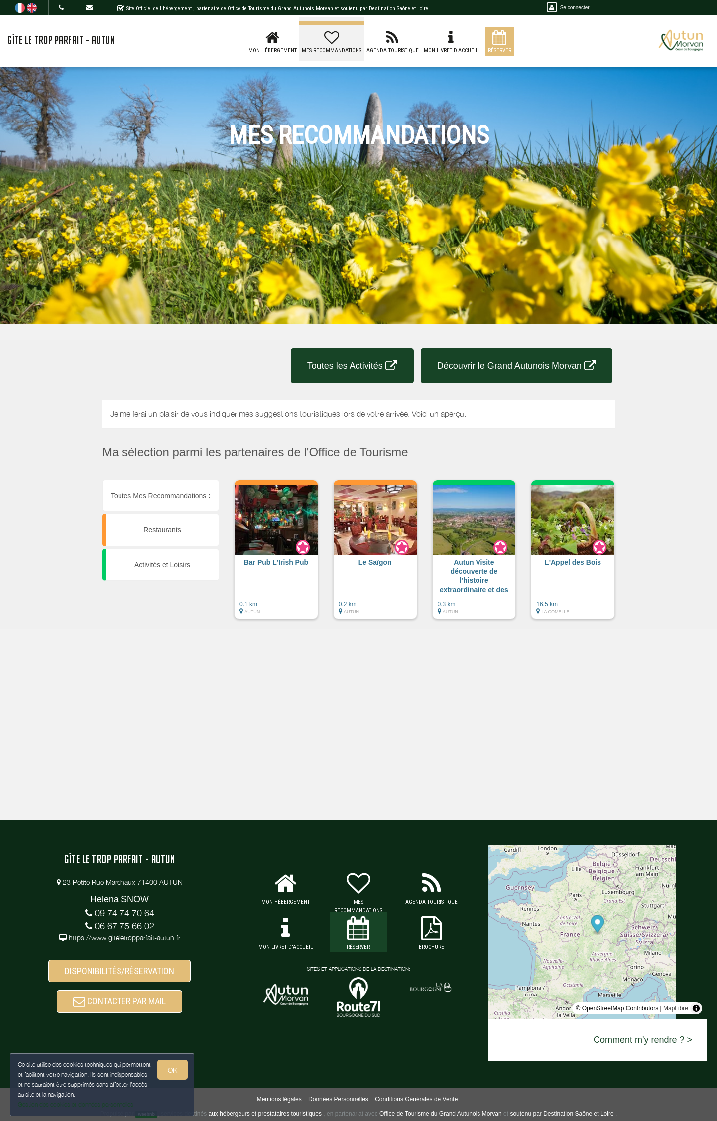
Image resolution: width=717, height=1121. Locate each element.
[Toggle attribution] (696, 1008)
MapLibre (675, 1008)
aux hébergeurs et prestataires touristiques (264, 1113)
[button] (276, 554)
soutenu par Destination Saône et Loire (561, 1113)
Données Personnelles (338, 1099)
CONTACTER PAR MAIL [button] (119, 1001)
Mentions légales (279, 1099)
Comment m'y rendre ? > (643, 1040)
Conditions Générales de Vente (416, 1099)
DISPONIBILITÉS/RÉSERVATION (119, 971)
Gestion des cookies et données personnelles (75, 1104)
